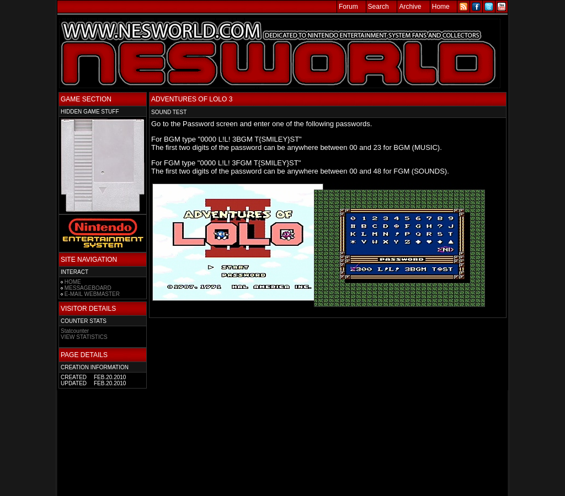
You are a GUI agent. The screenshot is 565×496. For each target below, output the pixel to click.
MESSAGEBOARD (88, 288)
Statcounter (75, 331)
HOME (73, 282)
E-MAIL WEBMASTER (92, 294)
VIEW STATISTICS (84, 337)
